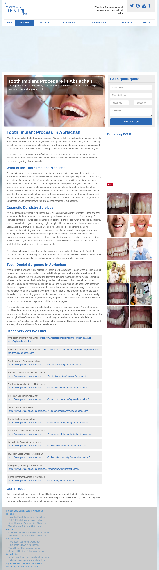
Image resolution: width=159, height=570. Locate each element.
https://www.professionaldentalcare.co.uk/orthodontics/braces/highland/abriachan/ (48, 445)
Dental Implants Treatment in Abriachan (27, 523)
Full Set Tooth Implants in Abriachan (25, 520)
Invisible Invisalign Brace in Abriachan (26, 560)
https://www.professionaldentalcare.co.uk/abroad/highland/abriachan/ (42, 480)
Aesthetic (45, 23)
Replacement (69, 23)
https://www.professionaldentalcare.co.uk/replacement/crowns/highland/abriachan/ (48, 411)
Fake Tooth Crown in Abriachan (23, 545)
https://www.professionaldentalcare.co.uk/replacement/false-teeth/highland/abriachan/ (50, 434)
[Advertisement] (79, 49)
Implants (24, 23)
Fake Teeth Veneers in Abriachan (24, 542)
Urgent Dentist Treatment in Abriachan (24, 563)
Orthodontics (99, 23)
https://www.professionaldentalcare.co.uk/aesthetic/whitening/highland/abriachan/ (48, 387)
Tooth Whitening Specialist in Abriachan (27, 535)
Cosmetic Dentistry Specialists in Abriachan (29, 532)
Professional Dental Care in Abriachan (24, 511)
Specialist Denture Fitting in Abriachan (26, 551)
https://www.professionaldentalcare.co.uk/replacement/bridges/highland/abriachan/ (48, 422)
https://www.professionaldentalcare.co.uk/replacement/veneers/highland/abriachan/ (49, 399)
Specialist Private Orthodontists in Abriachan (29, 557)
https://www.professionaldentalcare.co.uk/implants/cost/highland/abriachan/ (45, 364)
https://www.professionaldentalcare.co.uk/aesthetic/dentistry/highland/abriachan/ (47, 376)
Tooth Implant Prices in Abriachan (24, 526)
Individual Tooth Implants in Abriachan (26, 517)
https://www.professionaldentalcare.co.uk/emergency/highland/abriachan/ (44, 469)
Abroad (146, 23)
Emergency (126, 23)
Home (9, 23)
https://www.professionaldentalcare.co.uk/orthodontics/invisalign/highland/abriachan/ (49, 457)
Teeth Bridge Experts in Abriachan (24, 548)
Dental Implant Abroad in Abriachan (23, 566)
